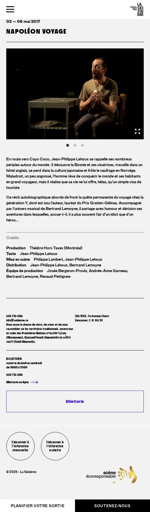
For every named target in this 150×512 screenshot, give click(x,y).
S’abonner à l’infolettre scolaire (55, 446)
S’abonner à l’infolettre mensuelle (20, 446)
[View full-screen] (137, 131)
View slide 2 (75, 145)
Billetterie (75, 401)
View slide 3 (82, 145)
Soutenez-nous (112, 506)
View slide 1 (67, 145)
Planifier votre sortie (37, 506)
